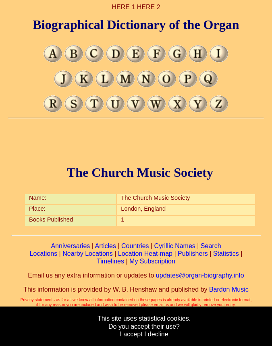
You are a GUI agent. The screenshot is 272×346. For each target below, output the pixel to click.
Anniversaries (70, 245)
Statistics (226, 253)
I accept (131, 334)
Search (211, 245)
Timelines (110, 261)
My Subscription (152, 261)
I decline (156, 334)
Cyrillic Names (174, 245)
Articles (105, 245)
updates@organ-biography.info (200, 275)
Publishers (193, 253)
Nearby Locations (87, 253)
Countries (135, 245)
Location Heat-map (145, 253)
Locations (44, 253)
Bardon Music (229, 289)
